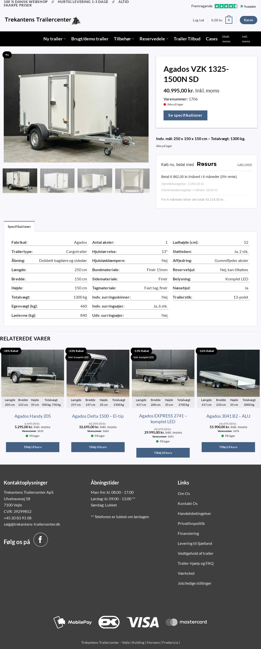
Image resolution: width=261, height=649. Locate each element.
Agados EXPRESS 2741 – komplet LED (163, 418)
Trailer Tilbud (187, 38)
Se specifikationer (185, 115)
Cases (212, 38)
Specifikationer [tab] (19, 227)
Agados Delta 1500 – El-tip (98, 416)
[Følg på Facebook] (40, 540)
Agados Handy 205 (32, 416)
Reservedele (154, 38)
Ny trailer (54, 38)
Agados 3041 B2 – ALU (228, 416)
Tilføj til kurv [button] (33, 447)
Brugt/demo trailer (89, 38)
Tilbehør (124, 38)
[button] (198, 20)
